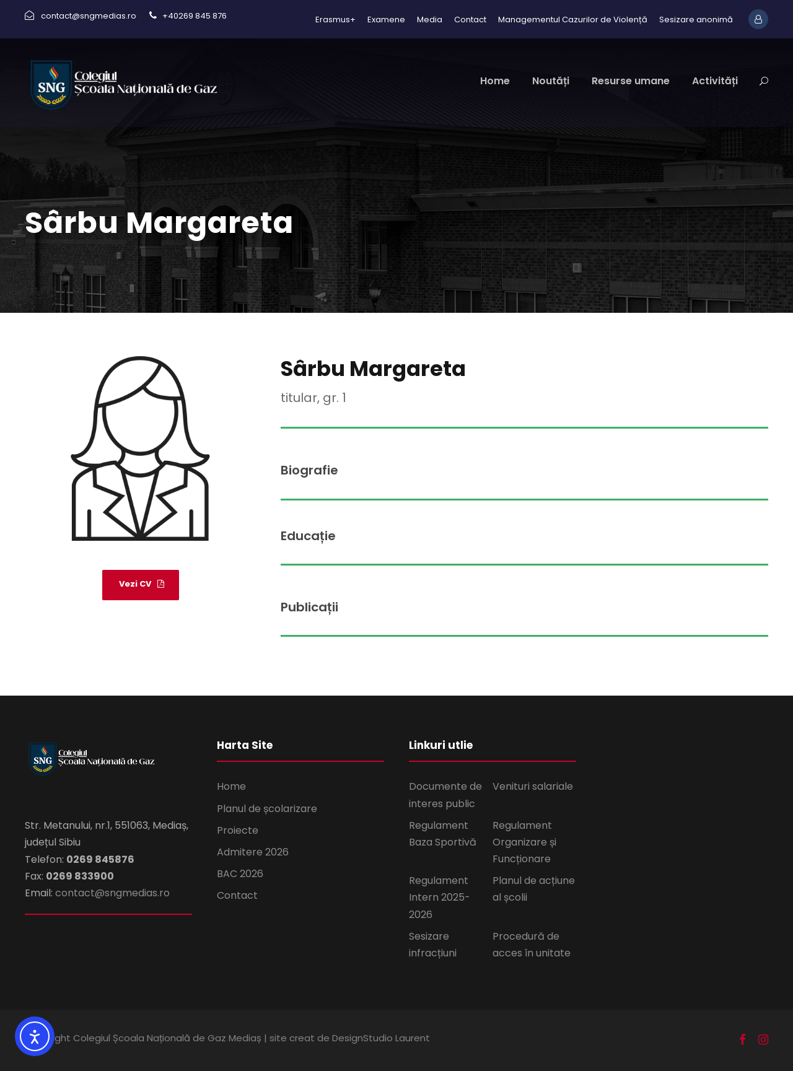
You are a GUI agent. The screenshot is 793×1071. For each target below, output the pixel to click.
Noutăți (550, 81)
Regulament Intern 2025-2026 (439, 897)
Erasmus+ (335, 19)
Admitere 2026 (253, 852)
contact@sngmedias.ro (112, 893)
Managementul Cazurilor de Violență (572, 19)
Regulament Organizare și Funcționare (524, 842)
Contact (470, 19)
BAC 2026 (240, 874)
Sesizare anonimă (696, 19)
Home (495, 81)
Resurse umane (631, 81)
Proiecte (237, 830)
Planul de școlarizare (267, 809)
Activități (715, 81)
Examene (386, 19)
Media (429, 19)
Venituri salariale (533, 786)
